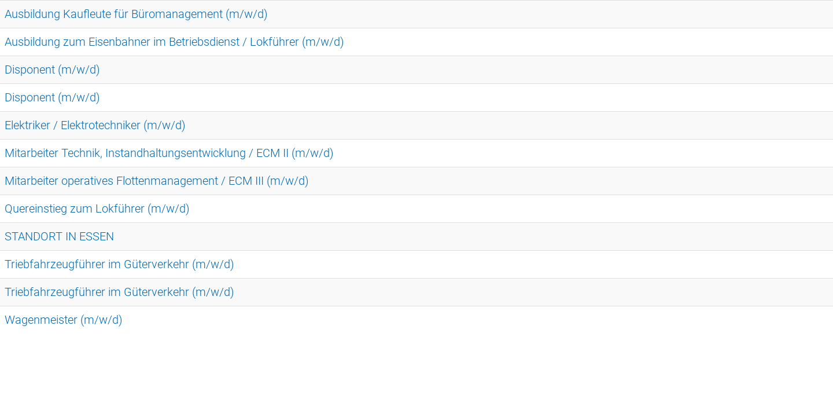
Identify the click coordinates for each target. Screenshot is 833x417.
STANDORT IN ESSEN (59, 236)
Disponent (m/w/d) (52, 69)
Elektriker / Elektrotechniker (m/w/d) (95, 125)
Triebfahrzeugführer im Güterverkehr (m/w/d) (119, 264)
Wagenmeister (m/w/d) (64, 320)
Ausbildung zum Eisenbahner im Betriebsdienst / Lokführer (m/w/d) (174, 42)
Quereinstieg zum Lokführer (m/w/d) (97, 208)
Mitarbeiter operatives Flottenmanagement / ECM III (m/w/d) (157, 181)
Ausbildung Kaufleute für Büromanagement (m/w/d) (136, 14)
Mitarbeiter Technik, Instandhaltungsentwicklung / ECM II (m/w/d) (169, 153)
